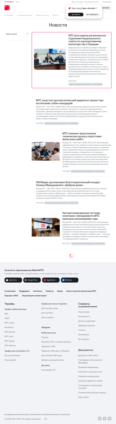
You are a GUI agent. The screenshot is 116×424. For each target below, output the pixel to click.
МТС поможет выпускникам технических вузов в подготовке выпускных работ (82, 136)
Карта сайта (83, 397)
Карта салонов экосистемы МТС (81, 291)
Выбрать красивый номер (52, 360)
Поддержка (24, 291)
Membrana (9, 327)
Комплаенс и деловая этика (90, 372)
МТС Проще (10, 341)
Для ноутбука (47, 313)
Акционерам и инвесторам (34, 295)
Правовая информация (88, 367)
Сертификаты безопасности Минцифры (90, 361)
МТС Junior (9, 336)
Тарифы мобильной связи (15, 309)
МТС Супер (9, 323)
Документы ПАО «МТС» (88, 355)
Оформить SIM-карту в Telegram (55, 351)
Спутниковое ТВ (48, 370)
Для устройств (47, 317)
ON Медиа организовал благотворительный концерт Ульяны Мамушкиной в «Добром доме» (68, 184)
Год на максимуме (12, 355)
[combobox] (17, 34)
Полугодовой (10, 360)
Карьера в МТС (11, 295)
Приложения (83, 334)
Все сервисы (83, 339)
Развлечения (83, 312)
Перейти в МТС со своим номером (56, 342)
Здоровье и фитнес (86, 325)
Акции (60, 291)
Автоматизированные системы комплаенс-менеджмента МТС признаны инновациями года (81, 216)
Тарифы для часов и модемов (54, 304)
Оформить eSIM (48, 346)
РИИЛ (7, 318)
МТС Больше (10, 332)
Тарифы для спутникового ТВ (17, 351)
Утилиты (82, 330)
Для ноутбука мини (49, 308)
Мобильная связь (48, 333)
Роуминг (45, 337)
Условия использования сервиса (92, 392)
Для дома (45, 365)
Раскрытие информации (88, 376)
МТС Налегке (10, 345)
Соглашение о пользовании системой (90, 387)
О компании (9, 2)
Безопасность (84, 316)
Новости (49, 291)
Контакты (37, 291)
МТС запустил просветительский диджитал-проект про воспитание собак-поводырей (70, 102)
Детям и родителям (86, 321)
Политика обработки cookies (90, 381)
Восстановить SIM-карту (51, 355)
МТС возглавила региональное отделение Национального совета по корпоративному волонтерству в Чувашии (87, 40)
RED (6, 313)
